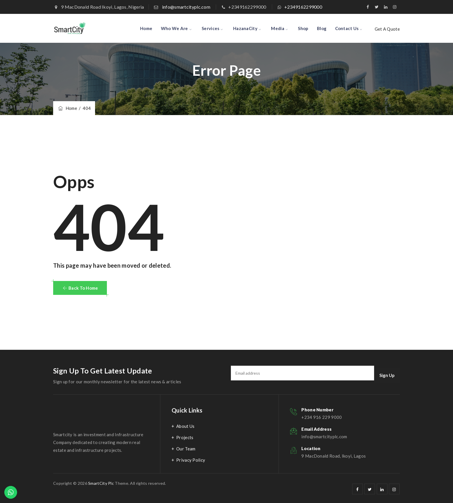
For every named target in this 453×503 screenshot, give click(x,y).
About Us (185, 426)
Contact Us (347, 28)
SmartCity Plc (101, 483)
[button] (80, 288)
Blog (321, 28)
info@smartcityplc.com (186, 7)
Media (277, 28)
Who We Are (174, 28)
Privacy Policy (190, 460)
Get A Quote (387, 29)
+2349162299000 (303, 7)
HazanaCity (245, 28)
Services (210, 28)
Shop (303, 28)
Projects (184, 437)
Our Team (185, 448)
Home (146, 28)
